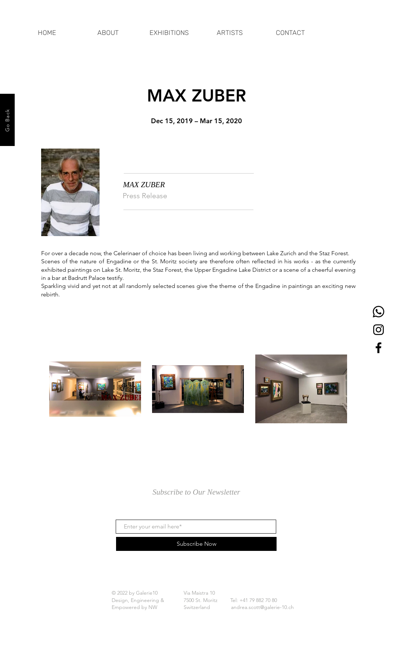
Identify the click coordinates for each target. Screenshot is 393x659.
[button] (168, 29)
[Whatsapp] (378, 311)
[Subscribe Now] (196, 544)
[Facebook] (378, 348)
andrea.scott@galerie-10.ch (262, 607)
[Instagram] (378, 330)
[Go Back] (7, 120)
